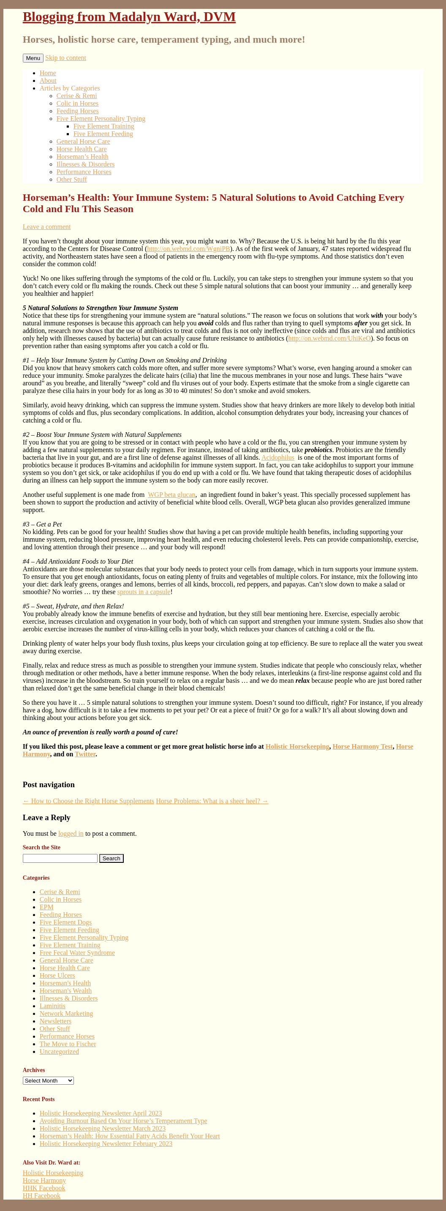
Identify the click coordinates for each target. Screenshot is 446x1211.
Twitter (85, 754)
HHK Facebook (44, 1188)
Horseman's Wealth (66, 990)
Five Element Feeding (103, 133)
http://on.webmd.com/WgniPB (188, 248)
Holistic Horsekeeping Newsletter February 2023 (106, 1143)
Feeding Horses (78, 111)
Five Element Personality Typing (101, 118)
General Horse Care (83, 141)
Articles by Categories (70, 88)
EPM (47, 907)
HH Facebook (41, 1195)
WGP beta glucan (171, 494)
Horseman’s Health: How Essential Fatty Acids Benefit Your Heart (130, 1136)
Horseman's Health (65, 983)
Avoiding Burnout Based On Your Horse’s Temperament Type (123, 1120)
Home (48, 72)
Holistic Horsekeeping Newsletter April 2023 (101, 1113)
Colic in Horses (78, 103)
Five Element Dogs (66, 922)
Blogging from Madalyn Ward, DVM (129, 16)
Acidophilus (277, 457)
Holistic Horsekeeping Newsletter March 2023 (103, 1128)
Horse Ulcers (57, 975)
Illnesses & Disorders (86, 164)
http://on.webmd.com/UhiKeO (329, 338)
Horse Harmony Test (362, 746)
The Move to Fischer (68, 1043)
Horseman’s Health (83, 156)
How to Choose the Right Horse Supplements (89, 801)
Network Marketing (66, 1013)
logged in (71, 833)
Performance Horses (84, 171)
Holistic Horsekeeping (297, 746)
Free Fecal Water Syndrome (77, 952)
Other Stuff (72, 179)
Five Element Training (103, 126)
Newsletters (56, 1021)
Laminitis (52, 1005)
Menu (33, 58)
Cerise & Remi (77, 95)
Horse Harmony (44, 1180)
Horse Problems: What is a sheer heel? (212, 801)
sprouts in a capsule (144, 591)
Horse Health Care (82, 149)
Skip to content (65, 57)
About (48, 80)
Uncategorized (59, 1051)
